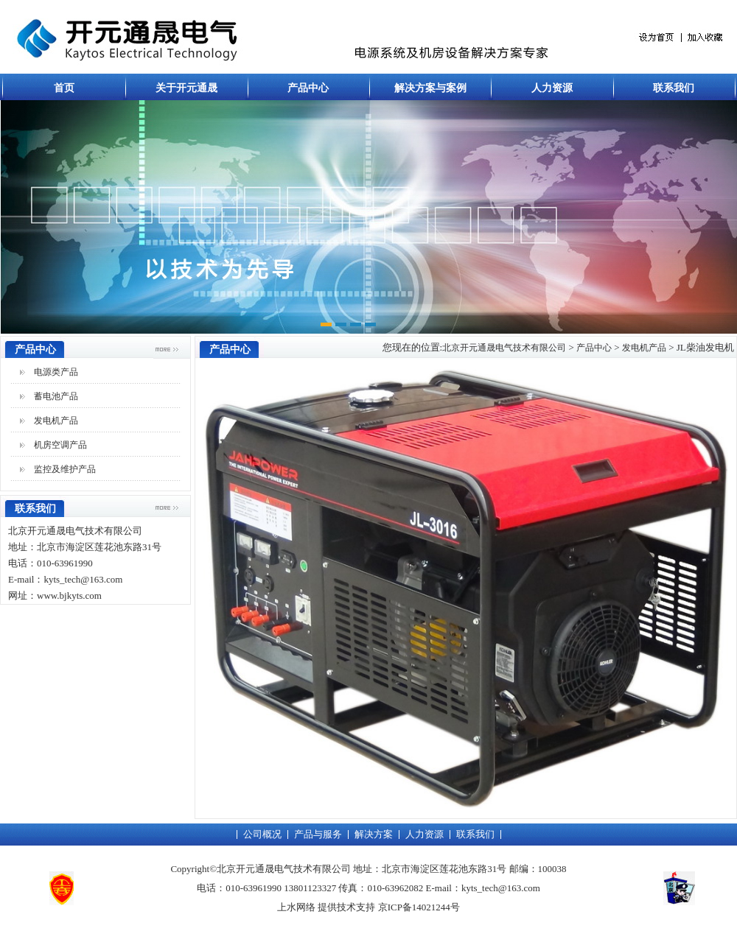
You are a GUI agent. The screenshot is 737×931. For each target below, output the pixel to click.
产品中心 (308, 88)
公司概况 (262, 834)
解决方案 (373, 834)
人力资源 (552, 88)
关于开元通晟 (186, 88)
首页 (64, 88)
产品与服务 (318, 834)
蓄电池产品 (56, 396)
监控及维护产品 (65, 469)
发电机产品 (56, 420)
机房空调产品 (60, 445)
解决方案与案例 (430, 88)
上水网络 (296, 907)
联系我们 (673, 88)
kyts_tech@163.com (500, 887)
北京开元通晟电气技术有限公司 (504, 347)
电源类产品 (56, 372)
